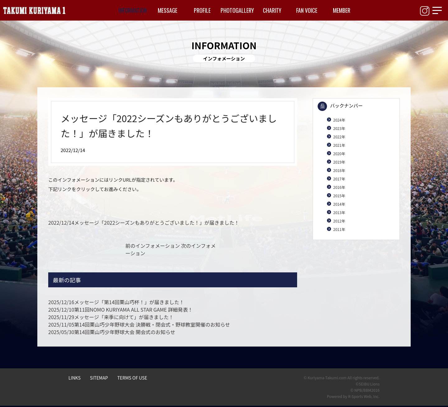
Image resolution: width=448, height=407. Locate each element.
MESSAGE (167, 10)
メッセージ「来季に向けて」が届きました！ (111, 317)
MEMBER (341, 10)
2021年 (339, 145)
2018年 (339, 170)
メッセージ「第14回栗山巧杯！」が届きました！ (116, 302)
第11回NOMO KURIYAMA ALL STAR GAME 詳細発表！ (120, 309)
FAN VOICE (306, 10)
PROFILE (202, 10)
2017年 (339, 178)
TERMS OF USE (132, 378)
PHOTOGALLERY (237, 10)
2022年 (339, 136)
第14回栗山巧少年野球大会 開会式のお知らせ (111, 332)
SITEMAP (99, 378)
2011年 (339, 229)
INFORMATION (133, 10)
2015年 (339, 195)
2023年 (339, 128)
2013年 (339, 212)
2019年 (339, 162)
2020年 (339, 153)
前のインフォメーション (152, 245)
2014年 (339, 204)
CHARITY (272, 10)
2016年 (339, 187)
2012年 (339, 220)
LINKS (74, 378)
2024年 (339, 119)
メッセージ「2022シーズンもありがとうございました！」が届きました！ (143, 222)
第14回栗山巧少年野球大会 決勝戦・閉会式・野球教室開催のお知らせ (139, 324)
